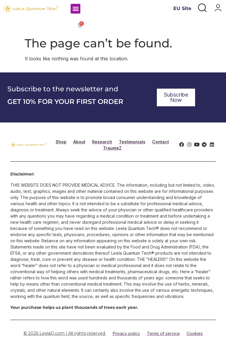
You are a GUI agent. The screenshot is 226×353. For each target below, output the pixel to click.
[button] (75, 9)
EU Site (182, 8)
